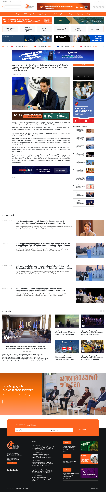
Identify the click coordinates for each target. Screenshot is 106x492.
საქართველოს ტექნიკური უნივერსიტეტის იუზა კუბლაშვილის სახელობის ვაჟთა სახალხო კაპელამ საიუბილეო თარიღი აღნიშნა (92, 332)
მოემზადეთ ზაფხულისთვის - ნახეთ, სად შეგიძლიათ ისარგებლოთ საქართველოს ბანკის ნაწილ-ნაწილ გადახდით (71, 475)
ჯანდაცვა (70, 14)
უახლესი (34, 441)
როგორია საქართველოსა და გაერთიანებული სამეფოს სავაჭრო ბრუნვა (42, 479)
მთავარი (18, 14)
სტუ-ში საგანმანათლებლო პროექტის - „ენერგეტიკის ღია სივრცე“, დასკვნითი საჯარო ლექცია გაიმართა (65, 332)
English (95, 1)
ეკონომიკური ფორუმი (10, 29)
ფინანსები (63, 14)
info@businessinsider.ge (12, 467)
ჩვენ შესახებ (5, 1)
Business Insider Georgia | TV (27, 29)
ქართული (102, 1)
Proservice (97, 489)
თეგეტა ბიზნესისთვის (44, 14)
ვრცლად (9, 401)
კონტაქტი (19, 1)
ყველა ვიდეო (95, 29)
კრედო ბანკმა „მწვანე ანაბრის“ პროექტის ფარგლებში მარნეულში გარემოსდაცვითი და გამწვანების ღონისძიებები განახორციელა (71, 447)
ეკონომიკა (33, 14)
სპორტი (77, 14)
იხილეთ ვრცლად (12, 462)
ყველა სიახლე (85, 14)
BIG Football (61, 29)
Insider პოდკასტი (78, 29)
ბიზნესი (25, 14)
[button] (101, 311)
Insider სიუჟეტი (44, 29)
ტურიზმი (55, 14)
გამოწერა (82, 430)
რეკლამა (12, 1)
